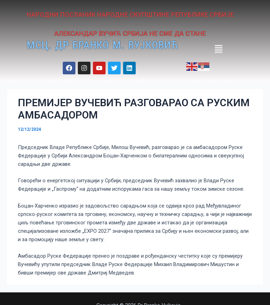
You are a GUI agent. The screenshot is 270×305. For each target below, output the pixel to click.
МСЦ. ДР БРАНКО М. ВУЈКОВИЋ (114, 45)
